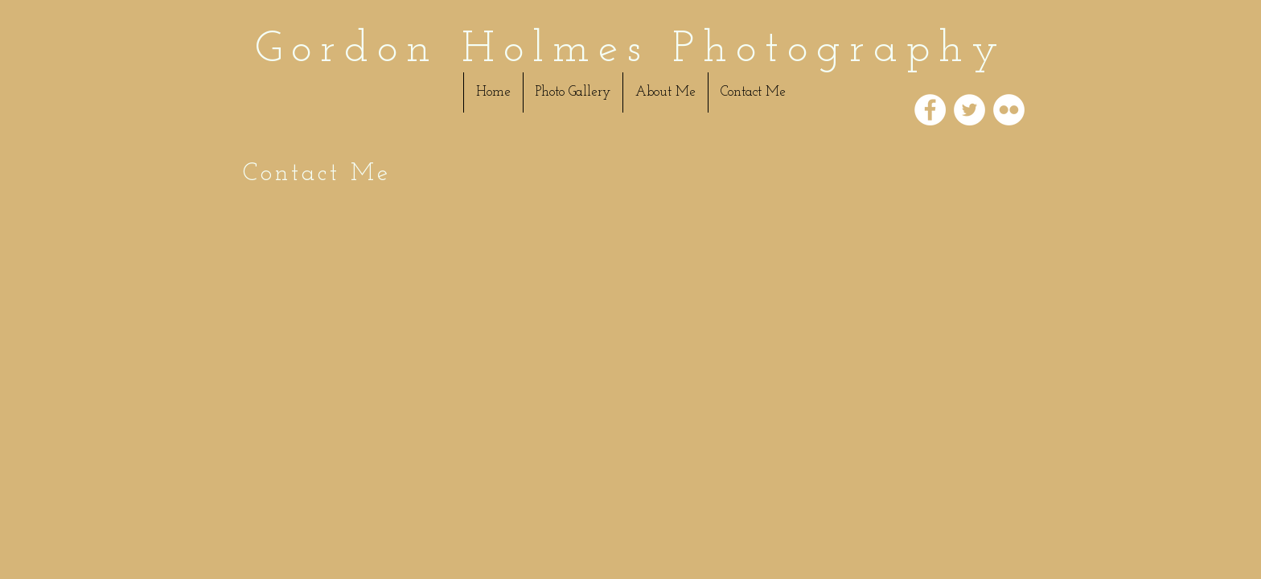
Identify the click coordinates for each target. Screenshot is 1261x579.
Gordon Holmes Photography (631, 50)
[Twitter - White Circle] (969, 109)
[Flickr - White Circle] (1009, 109)
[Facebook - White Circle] (930, 109)
